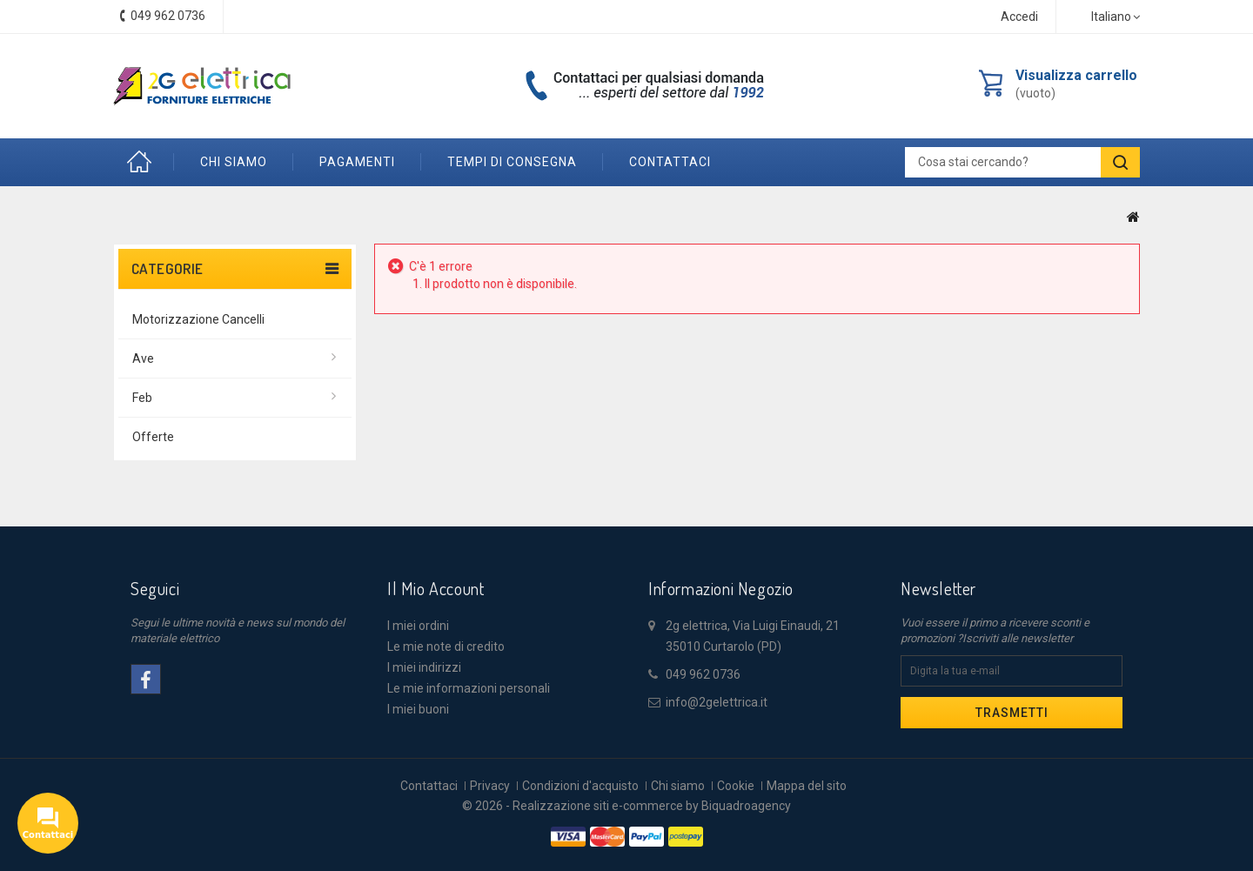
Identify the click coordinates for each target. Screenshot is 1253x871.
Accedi (1019, 16)
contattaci (670, 162)
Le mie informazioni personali (468, 688)
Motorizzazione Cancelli (198, 319)
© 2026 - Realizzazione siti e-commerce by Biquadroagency (626, 806)
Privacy (490, 786)
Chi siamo (233, 162)
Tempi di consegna (512, 162)
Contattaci (429, 786)
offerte (153, 437)
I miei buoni (418, 709)
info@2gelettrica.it (716, 702)
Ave (143, 358)
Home (143, 162)
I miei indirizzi (424, 667)
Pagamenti (357, 162)
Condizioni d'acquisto (580, 786)
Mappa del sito (807, 786)
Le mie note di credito (446, 646)
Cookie (735, 786)
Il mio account (435, 588)
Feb (142, 398)
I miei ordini (418, 626)
